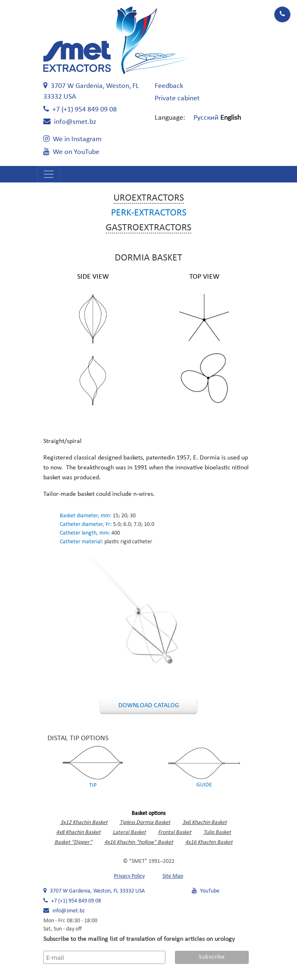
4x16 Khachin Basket (209, 842)
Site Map (173, 876)
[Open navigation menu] (48, 174)
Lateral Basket (129, 832)
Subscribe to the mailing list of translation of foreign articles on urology (139, 939)
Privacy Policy (129, 876)
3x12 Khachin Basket (84, 822)
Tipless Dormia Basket (145, 822)
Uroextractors (148, 198)
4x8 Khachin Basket (78, 832)
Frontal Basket (174, 832)
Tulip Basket (217, 832)
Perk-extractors (148, 213)
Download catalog (148, 705)
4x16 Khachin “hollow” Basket (138, 842)
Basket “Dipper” (73, 842)
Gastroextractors (148, 228)
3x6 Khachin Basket (204, 822)
